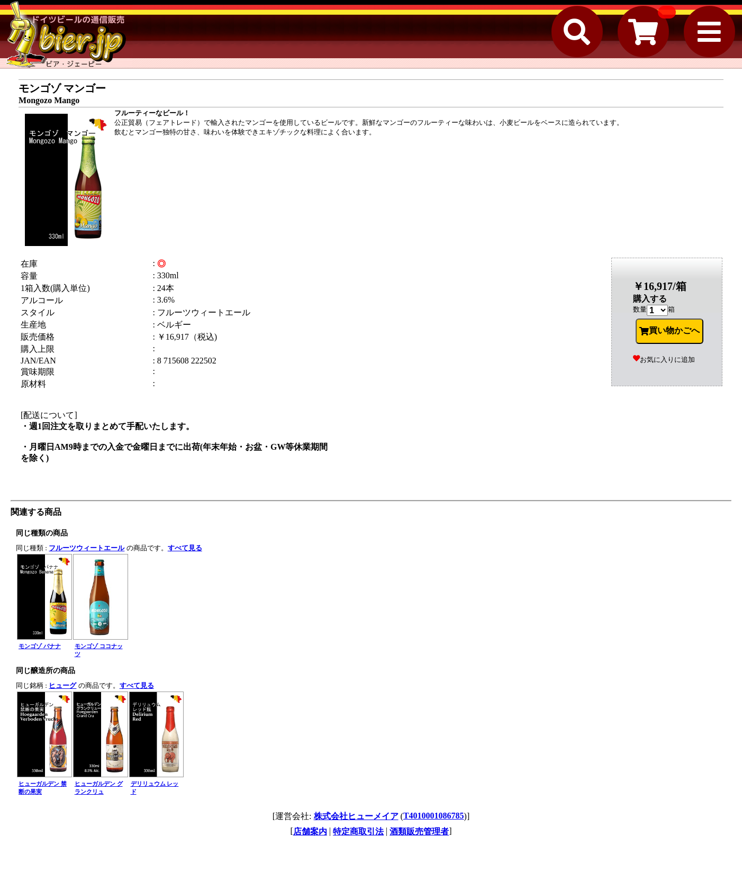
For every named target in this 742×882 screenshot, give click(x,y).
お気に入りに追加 (664, 359)
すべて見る (185, 548)
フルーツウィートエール (86, 548)
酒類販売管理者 (419, 831)
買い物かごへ (669, 330)
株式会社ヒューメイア (356, 816)
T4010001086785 (433, 815)
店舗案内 (310, 831)
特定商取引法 (358, 831)
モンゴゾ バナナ (40, 646)
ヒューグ (62, 685)
